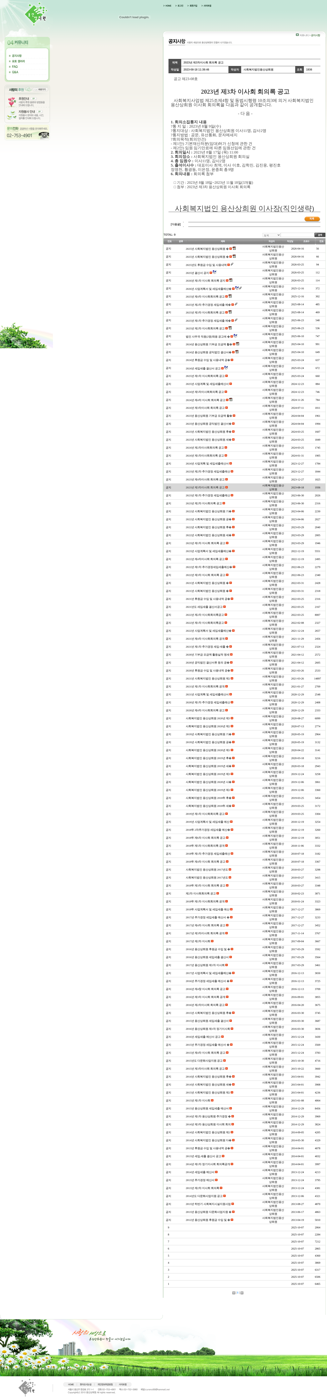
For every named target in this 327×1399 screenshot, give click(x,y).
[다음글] (176, 224)
